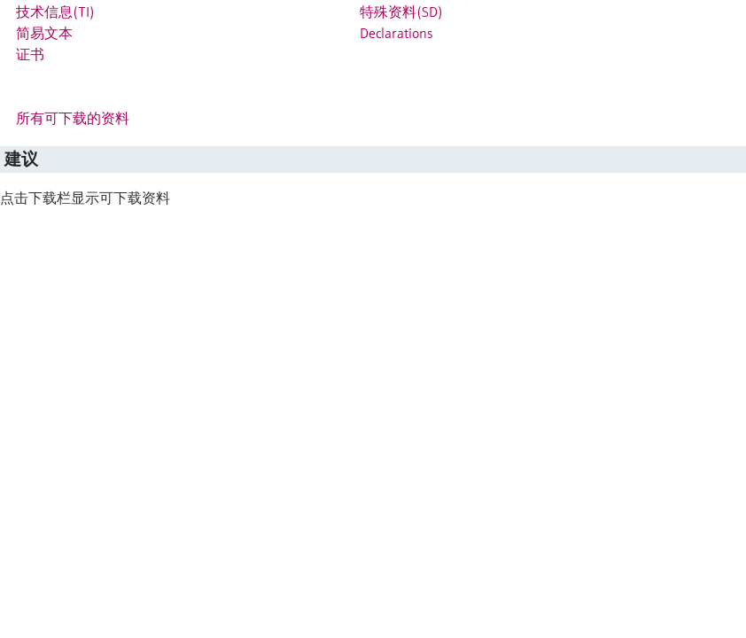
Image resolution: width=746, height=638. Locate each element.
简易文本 (44, 33)
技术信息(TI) (55, 11)
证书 (30, 54)
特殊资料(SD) (401, 11)
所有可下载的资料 (72, 118)
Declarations (396, 33)
